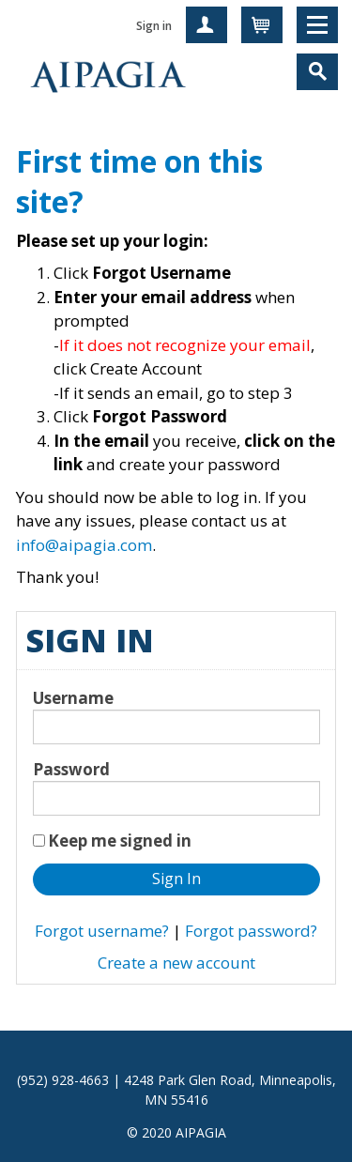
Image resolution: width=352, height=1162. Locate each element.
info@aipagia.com (84, 545)
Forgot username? (102, 930)
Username (73, 698)
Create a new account (176, 962)
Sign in (154, 26)
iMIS (108, 75)
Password (71, 769)
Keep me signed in (119, 840)
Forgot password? (251, 930)
